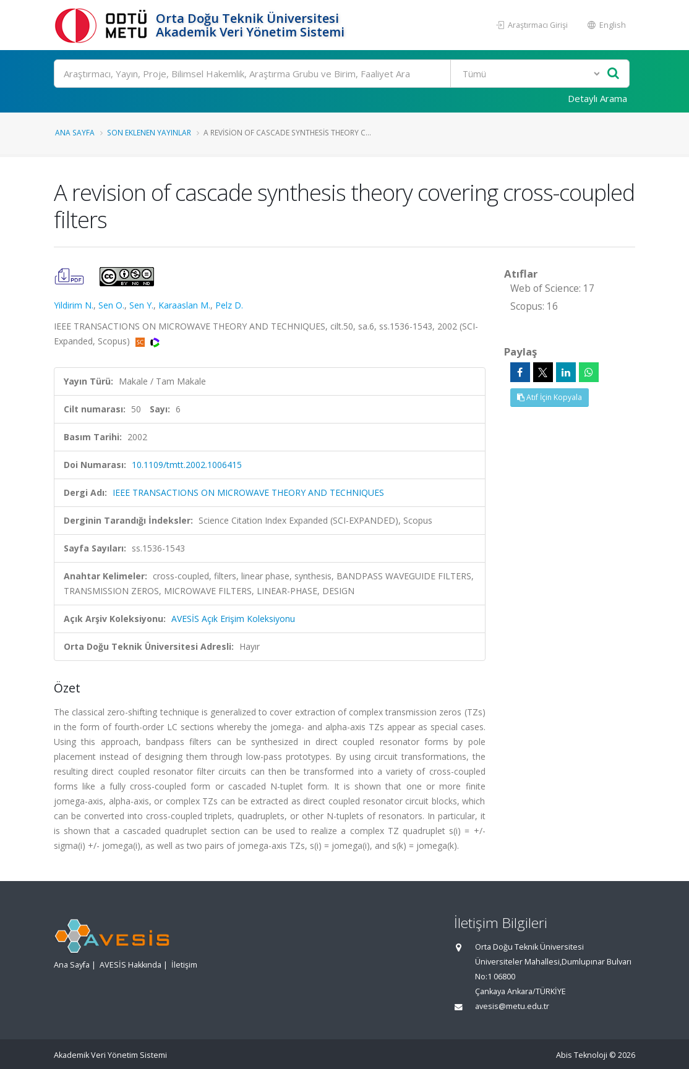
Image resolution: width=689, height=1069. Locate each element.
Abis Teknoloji (581, 1055)
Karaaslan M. (184, 305)
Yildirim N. (73, 305)
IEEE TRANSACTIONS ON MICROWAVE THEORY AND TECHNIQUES (248, 492)
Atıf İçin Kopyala (549, 397)
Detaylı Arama (597, 98)
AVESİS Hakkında (130, 965)
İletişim (184, 965)
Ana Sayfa (75, 132)
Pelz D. (229, 305)
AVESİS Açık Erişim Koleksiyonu (233, 618)
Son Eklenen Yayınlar (149, 132)
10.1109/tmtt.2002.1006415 (187, 465)
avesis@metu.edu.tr (512, 1006)
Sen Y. (141, 305)
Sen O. (111, 305)
